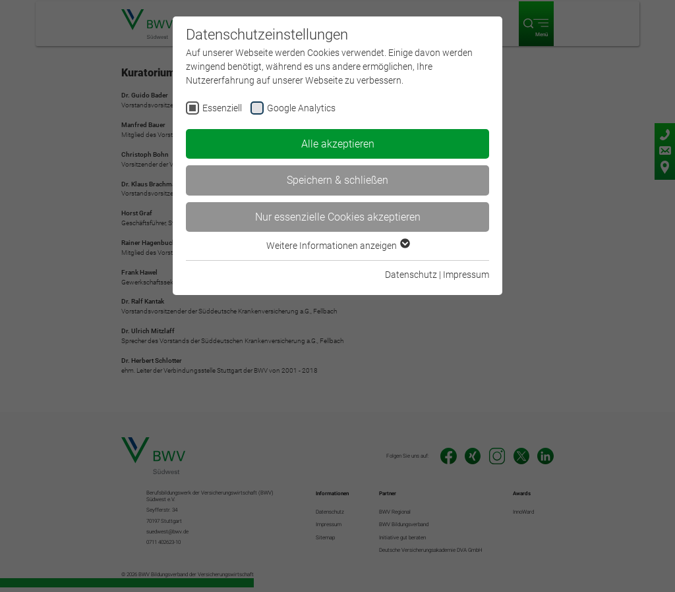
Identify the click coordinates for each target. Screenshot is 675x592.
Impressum (466, 274)
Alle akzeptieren (337, 144)
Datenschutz (411, 274)
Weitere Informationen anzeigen (337, 245)
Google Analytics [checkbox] (301, 108)
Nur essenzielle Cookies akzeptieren (338, 217)
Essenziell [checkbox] (222, 108)
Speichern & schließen (337, 180)
